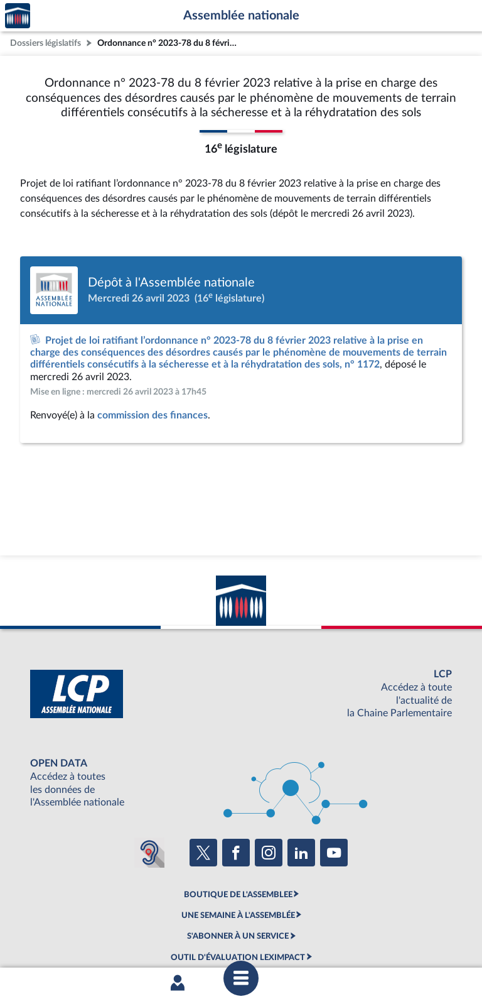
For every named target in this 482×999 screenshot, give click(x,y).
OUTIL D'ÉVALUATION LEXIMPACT (238, 957)
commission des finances (152, 415)
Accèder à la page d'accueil (17, 16)
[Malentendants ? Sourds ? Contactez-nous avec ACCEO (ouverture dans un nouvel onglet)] (149, 853)
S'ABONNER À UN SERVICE (238, 936)
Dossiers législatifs (45, 43)
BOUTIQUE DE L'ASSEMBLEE (238, 894)
